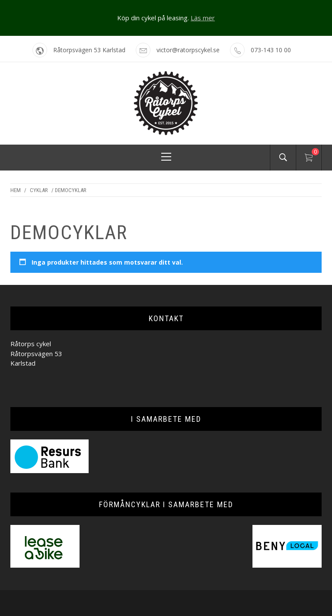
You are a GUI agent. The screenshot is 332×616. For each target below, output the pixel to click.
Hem (15, 190)
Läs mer (203, 17)
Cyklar (39, 190)
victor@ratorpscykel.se (188, 50)
